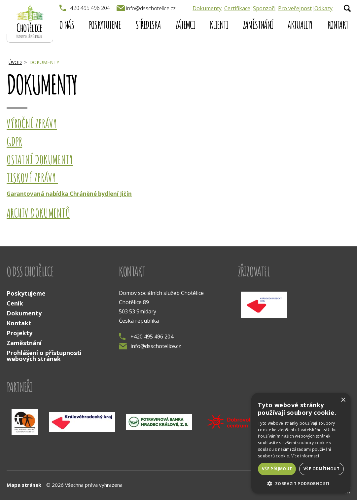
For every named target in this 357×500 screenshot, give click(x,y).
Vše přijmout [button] (277, 469)
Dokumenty (207, 8)
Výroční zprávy (32, 123)
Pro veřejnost (295, 8)
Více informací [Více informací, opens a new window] (305, 456)
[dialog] (300, 443)
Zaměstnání (258, 24)
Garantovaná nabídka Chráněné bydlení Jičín (69, 193)
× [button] (342, 400)
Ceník (15, 303)
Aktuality (300, 24)
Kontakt (337, 24)
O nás (66, 24)
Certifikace (237, 8)
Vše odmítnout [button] (321, 469)
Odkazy (323, 8)
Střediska (148, 24)
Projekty (19, 333)
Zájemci (185, 24)
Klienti (219, 24)
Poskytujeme (105, 24)
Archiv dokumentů (38, 213)
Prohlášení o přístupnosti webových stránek (44, 356)
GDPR (14, 141)
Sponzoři (264, 8)
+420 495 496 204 (146, 336)
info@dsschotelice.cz (150, 346)
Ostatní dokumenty (40, 159)
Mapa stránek (24, 485)
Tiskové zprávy (32, 177)
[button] (301, 483)
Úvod (15, 62)
